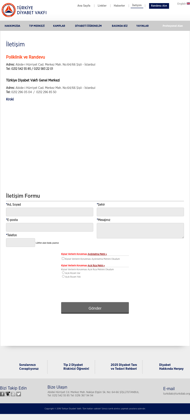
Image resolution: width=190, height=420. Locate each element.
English (183, 4)
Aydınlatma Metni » (97, 254)
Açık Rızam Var (72, 273)
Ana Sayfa (83, 5)
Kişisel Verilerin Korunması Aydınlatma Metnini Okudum (92, 259)
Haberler (119, 5)
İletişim (137, 5)
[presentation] (95, 289)
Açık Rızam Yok (73, 277)
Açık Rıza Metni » (96, 265)
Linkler (102, 5)
